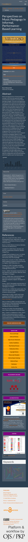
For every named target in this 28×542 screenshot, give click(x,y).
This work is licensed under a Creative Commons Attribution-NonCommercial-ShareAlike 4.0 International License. (13, 522)
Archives (10, 8)
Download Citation (10, 187)
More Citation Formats (11, 185)
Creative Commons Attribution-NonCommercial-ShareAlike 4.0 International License (12, 214)
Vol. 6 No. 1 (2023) (18, 8)
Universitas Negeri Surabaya (10, 496)
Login (26, 1)
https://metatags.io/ (7, 299)
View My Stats (11, 455)
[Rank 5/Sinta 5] (13, 425)
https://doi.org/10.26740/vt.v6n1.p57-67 (13, 76)
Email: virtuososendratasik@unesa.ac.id (13, 502)
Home (4, 8)
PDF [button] (14, 67)
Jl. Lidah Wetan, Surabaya (9, 498)
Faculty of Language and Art (10, 494)
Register (20, 1)
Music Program (7, 492)
